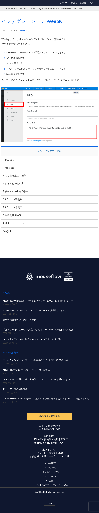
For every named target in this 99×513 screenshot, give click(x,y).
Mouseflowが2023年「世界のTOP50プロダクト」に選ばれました (35, 339)
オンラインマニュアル (49, 151)
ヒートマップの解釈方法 (15, 389)
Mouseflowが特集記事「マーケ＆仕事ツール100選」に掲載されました (38, 300)
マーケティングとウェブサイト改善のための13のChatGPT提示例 (35, 360)
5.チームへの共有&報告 (15, 191)
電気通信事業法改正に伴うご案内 (19, 320)
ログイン (93, 3)
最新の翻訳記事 (11, 352)
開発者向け (24, 30)
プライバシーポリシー (51, 472)
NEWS (6, 293)
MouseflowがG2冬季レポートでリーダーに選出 (26, 370)
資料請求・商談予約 (49, 416)
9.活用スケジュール (13, 223)
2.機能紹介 (8, 167)
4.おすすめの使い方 (13, 183)
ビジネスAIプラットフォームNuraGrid (50, 485)
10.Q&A (7, 231)
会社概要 (83, 3)
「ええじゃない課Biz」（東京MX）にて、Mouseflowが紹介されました (38, 329)
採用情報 (74, 3)
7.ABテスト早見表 (12, 207)
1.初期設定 (8, 159)
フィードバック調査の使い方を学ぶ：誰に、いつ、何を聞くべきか (36, 379)
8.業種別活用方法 (12, 215)
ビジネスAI (64, 3)
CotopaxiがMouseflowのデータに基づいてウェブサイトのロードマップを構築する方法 (46, 398)
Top (49, 503)
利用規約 (50, 468)
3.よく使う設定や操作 (14, 175)
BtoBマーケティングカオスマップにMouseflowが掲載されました (35, 310)
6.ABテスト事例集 (12, 199)
